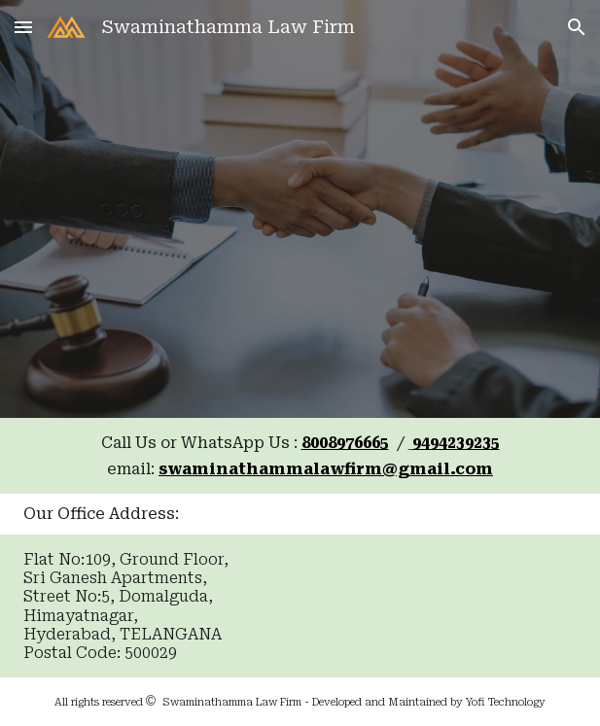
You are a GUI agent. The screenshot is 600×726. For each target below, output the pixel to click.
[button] (23, 26)
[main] (299, 456)
